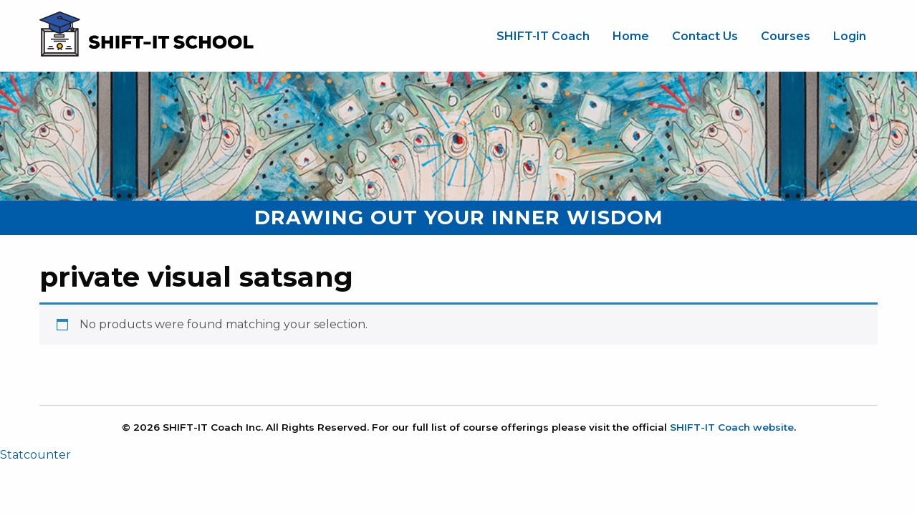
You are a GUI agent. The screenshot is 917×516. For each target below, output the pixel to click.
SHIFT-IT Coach (543, 36)
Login (849, 36)
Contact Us (705, 36)
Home (631, 36)
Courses (785, 36)
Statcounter (35, 455)
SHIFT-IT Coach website (732, 427)
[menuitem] (543, 36)
